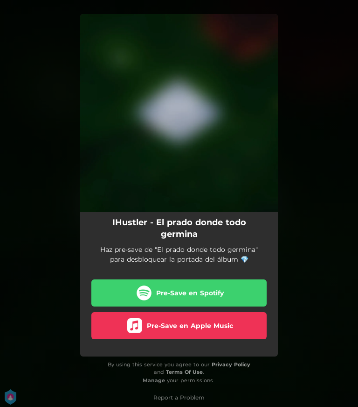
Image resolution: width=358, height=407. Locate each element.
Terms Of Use (184, 372)
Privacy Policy (231, 364)
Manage (154, 380)
